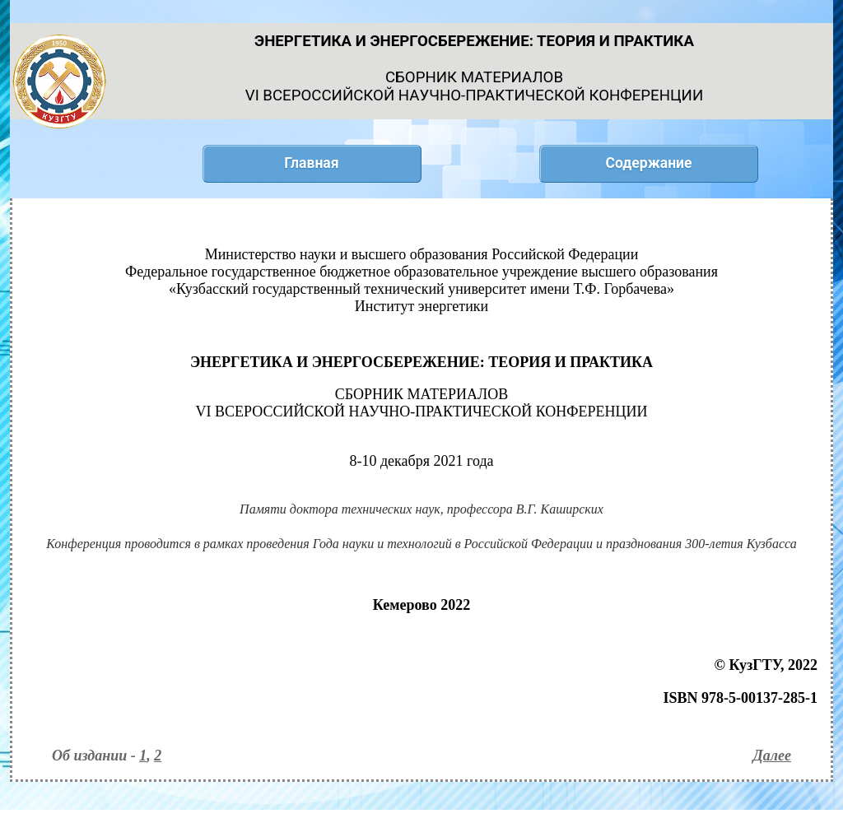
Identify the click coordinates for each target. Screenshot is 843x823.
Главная (311, 163)
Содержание (648, 163)
